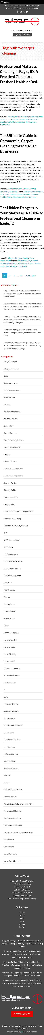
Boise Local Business (12, 390)
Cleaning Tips (9, 504)
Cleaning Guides (10, 490)
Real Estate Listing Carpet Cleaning (22, 898)
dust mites (11, 263)
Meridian (7, 775)
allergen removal (18, 119)
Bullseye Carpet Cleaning (22, 1026)
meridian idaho (6, 197)
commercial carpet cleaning (28, 194)
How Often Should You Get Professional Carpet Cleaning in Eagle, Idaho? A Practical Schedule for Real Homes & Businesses (23, 306)
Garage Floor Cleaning (22, 896)
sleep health (22, 266)
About (22, 915)
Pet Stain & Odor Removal (22, 893)
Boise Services (9, 397)
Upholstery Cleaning (12, 861)
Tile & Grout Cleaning (22, 884)
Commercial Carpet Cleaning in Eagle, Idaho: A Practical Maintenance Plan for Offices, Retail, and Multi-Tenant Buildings (22, 346)
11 (21, 276)
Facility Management (12, 576)
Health (25, 258)
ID (5, 690)
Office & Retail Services (13, 789)
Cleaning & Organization (13, 476)
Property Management (13, 825)
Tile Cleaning (9, 846)
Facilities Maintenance (13, 561)
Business (7, 404)
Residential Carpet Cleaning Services (18, 832)
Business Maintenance (12, 411)
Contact (22, 927)
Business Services (15, 188)
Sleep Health (9, 839)
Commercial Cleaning (8, 191)
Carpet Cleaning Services (14, 440)
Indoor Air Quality (11, 704)
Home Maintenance (11, 675)
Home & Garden (10, 640)
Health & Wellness (11, 632)
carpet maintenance (8, 194)
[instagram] (21, 12)
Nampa (7, 782)
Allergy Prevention (11, 369)
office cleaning (18, 197)
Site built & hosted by (22, 1031)
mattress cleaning (21, 122)
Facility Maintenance (12, 568)
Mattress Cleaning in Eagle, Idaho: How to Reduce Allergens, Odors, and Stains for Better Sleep (22, 332)
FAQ (22, 918)
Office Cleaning (10, 797)
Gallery (22, 924)
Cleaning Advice (10, 483)
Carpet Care (8, 426)
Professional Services (29, 116)
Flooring (7, 597)
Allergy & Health (10, 362)
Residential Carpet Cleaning (22, 881)
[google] (27, 12)
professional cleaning (8, 266)
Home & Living (9, 647)
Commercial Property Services (16, 526)
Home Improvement (12, 668)
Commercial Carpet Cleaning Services (19, 511)
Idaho (6, 697)
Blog (22, 921)
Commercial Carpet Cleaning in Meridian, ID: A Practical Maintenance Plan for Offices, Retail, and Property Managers (22, 319)
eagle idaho (21, 263)
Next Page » (31, 276)
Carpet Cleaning (29, 188)
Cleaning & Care (10, 461)
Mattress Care (9, 761)
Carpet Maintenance (12, 447)
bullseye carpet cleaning (33, 191)
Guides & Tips (9, 618)
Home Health (9, 661)
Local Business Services (13, 725)
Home (22, 912)
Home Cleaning (14, 116)
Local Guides (9, 732)
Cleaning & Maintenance (13, 469)
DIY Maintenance (11, 554)
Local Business (9, 718)
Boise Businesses (10, 383)
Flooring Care (9, 604)
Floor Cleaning (9, 590)
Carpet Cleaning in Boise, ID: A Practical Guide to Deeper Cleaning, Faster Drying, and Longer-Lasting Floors (22, 293)
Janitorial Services (11, 711)
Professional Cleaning (12, 811)
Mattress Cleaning (11, 768)
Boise (6, 376)
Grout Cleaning (10, 611)
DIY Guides (8, 547)
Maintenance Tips (11, 754)
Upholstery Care (10, 854)
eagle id (10, 122)
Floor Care (8, 583)
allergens (21, 260)
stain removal (30, 197)
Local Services (9, 747)
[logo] (22, 999)
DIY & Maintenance (11, 540)
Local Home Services (12, 739)
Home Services (10, 682)
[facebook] (17, 12)
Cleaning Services (15, 258)
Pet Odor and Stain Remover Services (18, 804)
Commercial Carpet (22, 887)
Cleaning (7, 454)
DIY (5, 533)
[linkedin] (24, 12)
